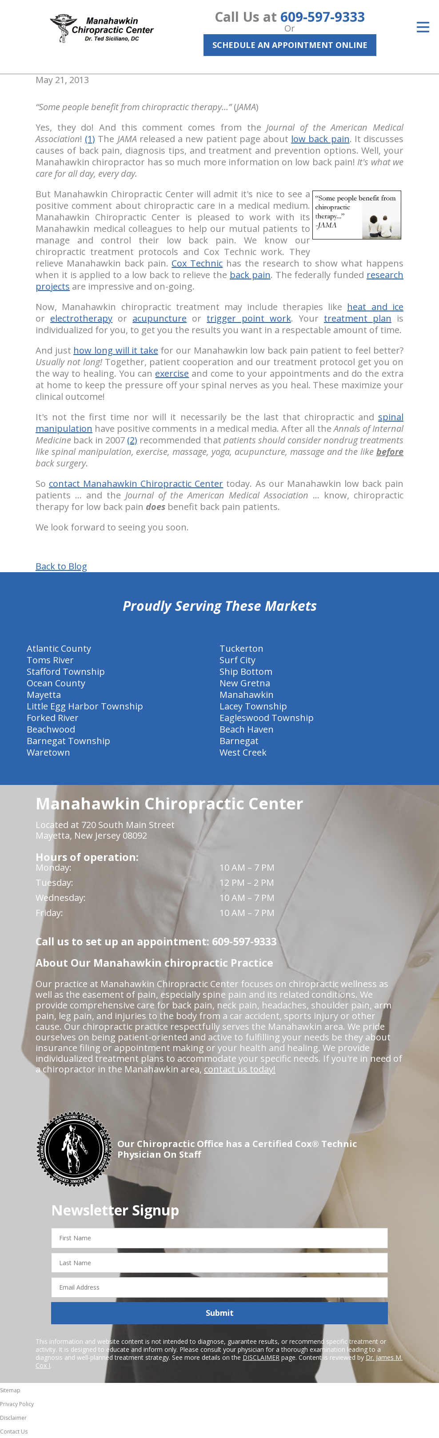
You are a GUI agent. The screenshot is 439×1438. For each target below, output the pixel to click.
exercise (172, 373)
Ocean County (56, 683)
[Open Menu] (423, 27)
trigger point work (249, 318)
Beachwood (51, 729)
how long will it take (115, 350)
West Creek (243, 752)
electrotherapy (81, 318)
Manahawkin (247, 695)
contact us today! (239, 1069)
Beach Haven (247, 729)
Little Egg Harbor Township (85, 706)
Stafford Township (66, 671)
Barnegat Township (68, 741)
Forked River (53, 718)
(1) (90, 139)
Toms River (50, 660)
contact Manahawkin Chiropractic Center (136, 484)
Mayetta (44, 695)
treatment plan (357, 318)
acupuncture (159, 318)
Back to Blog (61, 566)
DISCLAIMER (261, 1357)
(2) (132, 440)
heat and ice (375, 307)
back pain (250, 275)
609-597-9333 (322, 17)
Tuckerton (241, 648)
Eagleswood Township (267, 718)
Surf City (237, 660)
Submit (220, 1312)
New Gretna (245, 683)
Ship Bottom (246, 671)
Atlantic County (59, 648)
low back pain (320, 139)
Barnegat (239, 741)
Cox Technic (197, 263)
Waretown (48, 752)
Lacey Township (253, 706)
